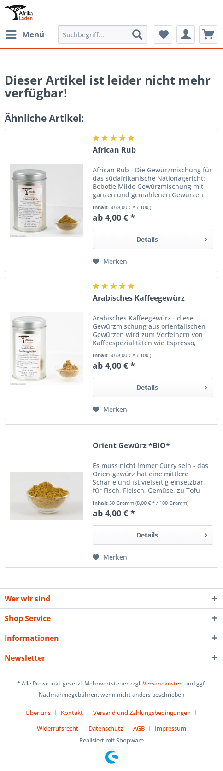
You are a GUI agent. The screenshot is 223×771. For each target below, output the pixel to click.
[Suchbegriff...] (102, 34)
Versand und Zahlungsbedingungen (142, 712)
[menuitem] (24, 34)
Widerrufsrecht (57, 728)
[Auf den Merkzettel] (110, 261)
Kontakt (72, 712)
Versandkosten (163, 683)
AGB (139, 728)
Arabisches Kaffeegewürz (139, 298)
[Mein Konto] (185, 34)
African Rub (114, 150)
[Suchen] (137, 34)
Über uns (38, 712)
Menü (25, 33)
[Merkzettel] (163, 34)
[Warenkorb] (208, 34)
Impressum (170, 728)
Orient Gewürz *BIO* (131, 446)
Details (171, 238)
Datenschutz (105, 728)
